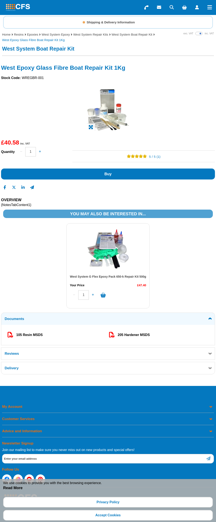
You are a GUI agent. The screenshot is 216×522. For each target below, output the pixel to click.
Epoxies (32, 34)
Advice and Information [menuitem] (22, 431)
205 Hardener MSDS (134, 335)
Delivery (12, 368)
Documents (14, 319)
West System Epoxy (56, 34)
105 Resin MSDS (29, 335)
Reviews (12, 354)
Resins (19, 34)
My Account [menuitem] (12, 407)
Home (6, 34)
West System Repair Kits (90, 34)
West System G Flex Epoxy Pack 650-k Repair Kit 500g (55, 276)
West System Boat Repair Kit (132, 34)
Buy (108, 174)
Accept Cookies (108, 515)
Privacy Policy (108, 502)
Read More (13, 488)
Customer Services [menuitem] (18, 419)
